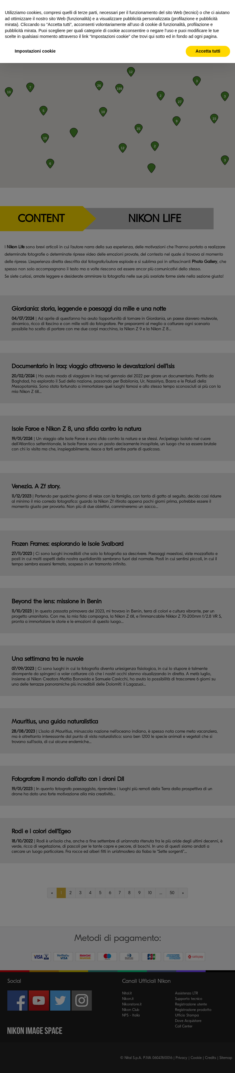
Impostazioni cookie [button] (35, 51)
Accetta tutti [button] (208, 51)
